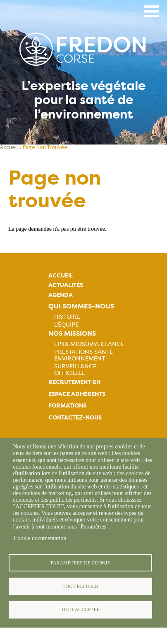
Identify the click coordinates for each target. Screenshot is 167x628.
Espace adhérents (76, 394)
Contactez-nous (75, 418)
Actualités (65, 285)
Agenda (60, 295)
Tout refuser (80, 586)
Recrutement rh (74, 382)
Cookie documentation (40, 538)
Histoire (67, 316)
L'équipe (66, 324)
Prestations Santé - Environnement (85, 355)
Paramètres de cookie (80, 563)
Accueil (9, 147)
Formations (67, 406)
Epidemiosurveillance (89, 344)
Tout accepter (80, 609)
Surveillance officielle (75, 370)
